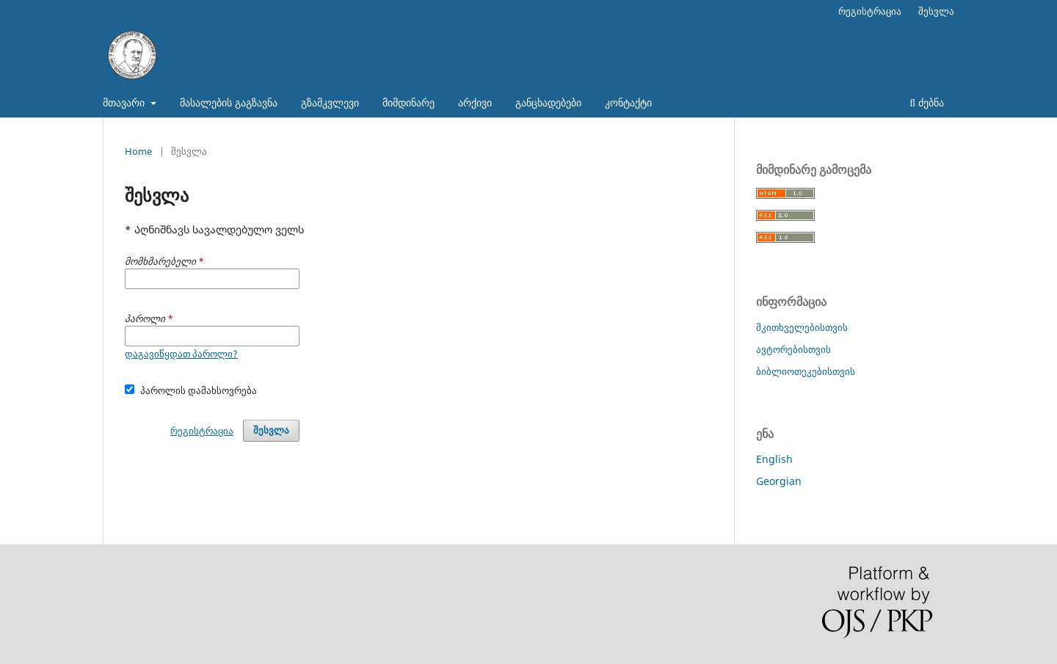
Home (138, 151)
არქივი (475, 102)
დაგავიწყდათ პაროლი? (181, 353)
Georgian (779, 481)
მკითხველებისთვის (802, 327)
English (774, 459)
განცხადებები (548, 102)
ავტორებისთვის (793, 349)
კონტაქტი (628, 102)
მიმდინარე (408, 102)
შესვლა (936, 11)
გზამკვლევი (330, 102)
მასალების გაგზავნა (228, 102)
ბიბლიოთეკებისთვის (805, 371)
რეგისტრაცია (869, 11)
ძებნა (926, 102)
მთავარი (125, 102)
